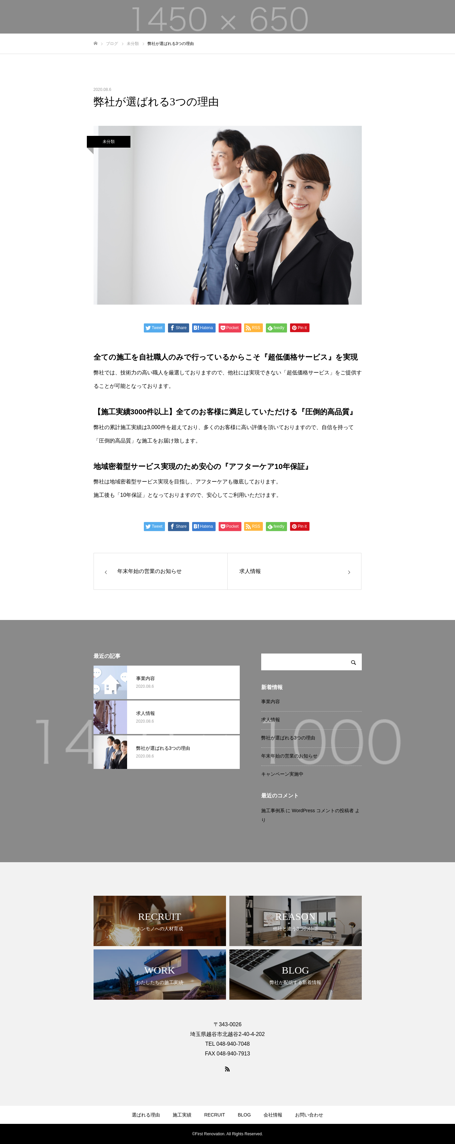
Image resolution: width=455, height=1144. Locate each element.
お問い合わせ (309, 1114)
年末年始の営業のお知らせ (289, 756)
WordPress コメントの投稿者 (323, 810)
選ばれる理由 (146, 1114)
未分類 (109, 141)
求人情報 (270, 719)
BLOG (244, 1114)
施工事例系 (273, 810)
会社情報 (273, 1114)
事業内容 (270, 701)
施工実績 (182, 1114)
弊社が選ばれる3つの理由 (288, 737)
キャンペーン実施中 (282, 774)
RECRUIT (214, 1114)
